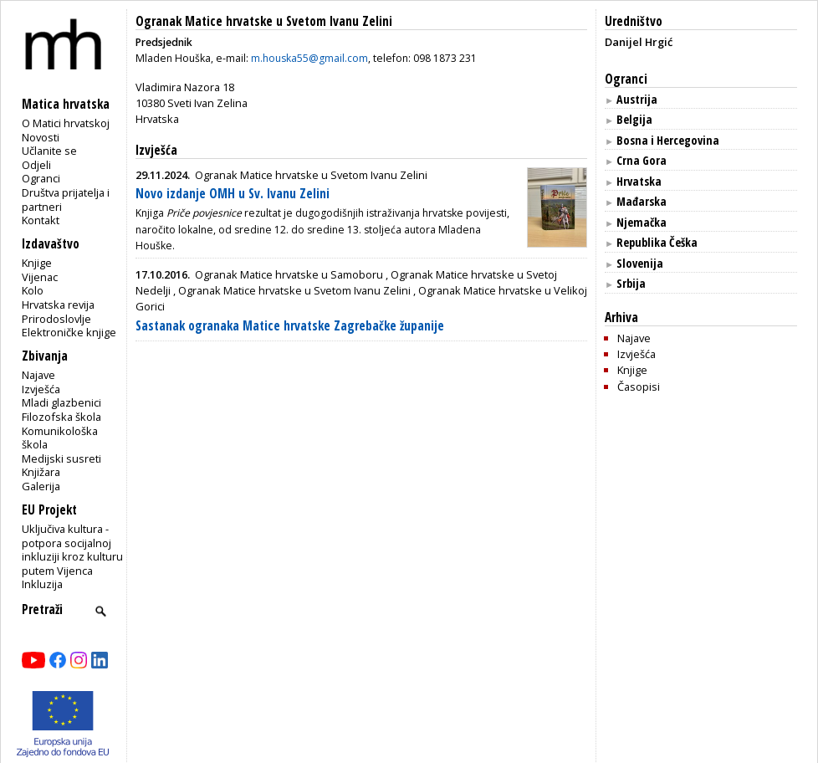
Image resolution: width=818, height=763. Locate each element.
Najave (38, 374)
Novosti (40, 137)
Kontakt (40, 220)
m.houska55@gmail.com (309, 58)
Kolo (32, 290)
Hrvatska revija (58, 304)
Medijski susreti (61, 458)
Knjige (37, 262)
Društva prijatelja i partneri (66, 199)
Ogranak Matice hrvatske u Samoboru (289, 274)
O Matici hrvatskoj (66, 123)
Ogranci (41, 178)
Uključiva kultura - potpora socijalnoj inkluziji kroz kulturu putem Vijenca (72, 549)
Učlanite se (49, 150)
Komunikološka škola (60, 438)
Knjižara (41, 471)
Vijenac (40, 276)
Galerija (41, 486)
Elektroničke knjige (69, 332)
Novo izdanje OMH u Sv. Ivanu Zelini (232, 193)
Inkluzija (42, 583)
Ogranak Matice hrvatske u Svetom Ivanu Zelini (263, 21)
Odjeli (36, 164)
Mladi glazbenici (61, 402)
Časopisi (638, 386)
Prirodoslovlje (56, 318)
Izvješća (41, 389)
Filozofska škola (61, 416)
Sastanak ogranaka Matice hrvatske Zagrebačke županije (289, 326)
